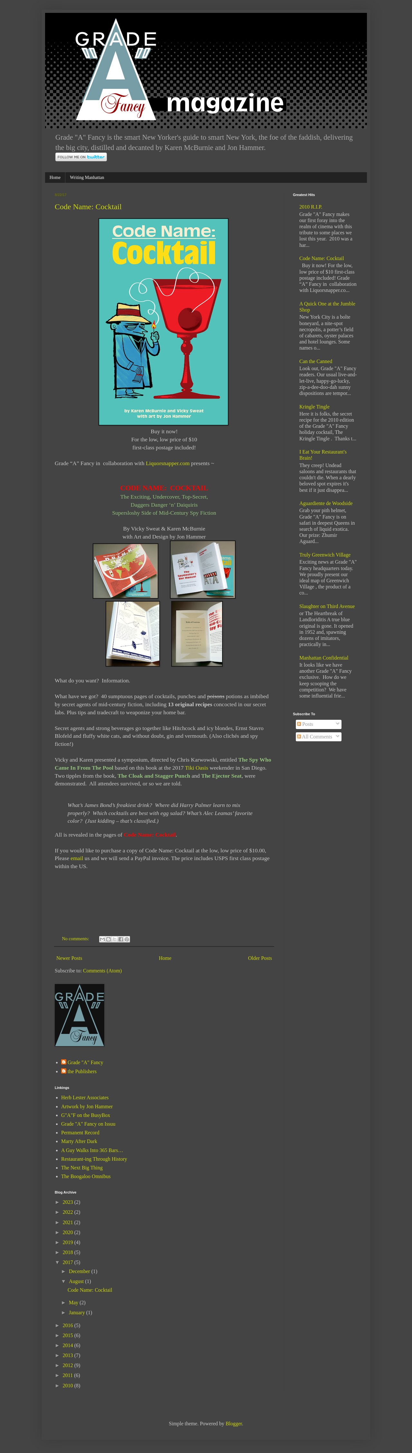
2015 (68, 1335)
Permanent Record (80, 1132)
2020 (68, 1232)
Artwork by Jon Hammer (87, 1106)
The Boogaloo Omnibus (86, 1176)
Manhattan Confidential (323, 658)
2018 (68, 1252)
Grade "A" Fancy (85, 1062)
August (77, 1281)
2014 (68, 1345)
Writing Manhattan (87, 177)
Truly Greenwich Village (325, 555)
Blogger (234, 1423)
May (74, 1302)
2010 (68, 1385)
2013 (68, 1355)
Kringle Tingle (314, 406)
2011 (68, 1375)
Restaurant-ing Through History (94, 1159)
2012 (68, 1365)
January (77, 1312)
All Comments (314, 736)
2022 (68, 1212)
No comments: (76, 938)
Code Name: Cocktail (88, 206)
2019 (68, 1242)
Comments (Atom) (102, 970)
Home (55, 177)
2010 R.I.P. (310, 207)
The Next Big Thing (82, 1167)
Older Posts (260, 958)
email (76, 858)
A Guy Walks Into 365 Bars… (92, 1150)
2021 (68, 1222)
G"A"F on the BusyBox (85, 1115)
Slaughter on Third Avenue (327, 606)
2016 (68, 1325)
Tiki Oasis (196, 767)
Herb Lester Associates (85, 1097)
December (80, 1271)
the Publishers (82, 1071)
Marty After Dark (79, 1141)
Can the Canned (315, 361)
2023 (68, 1202)
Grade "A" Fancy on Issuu (88, 1124)
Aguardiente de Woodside (325, 503)
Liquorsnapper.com (168, 463)
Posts (305, 724)
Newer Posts (69, 958)
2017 (68, 1262)
